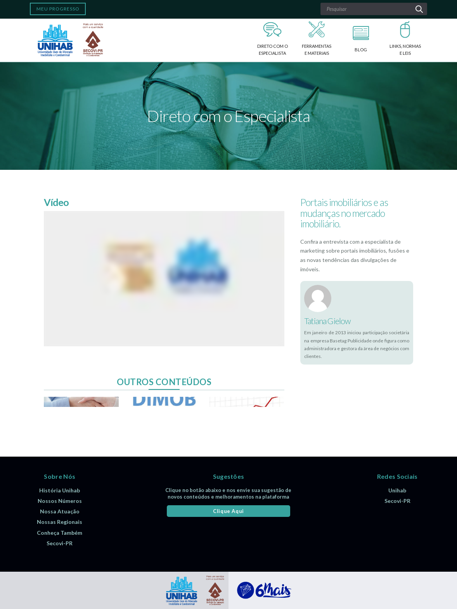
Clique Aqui (228, 511)
